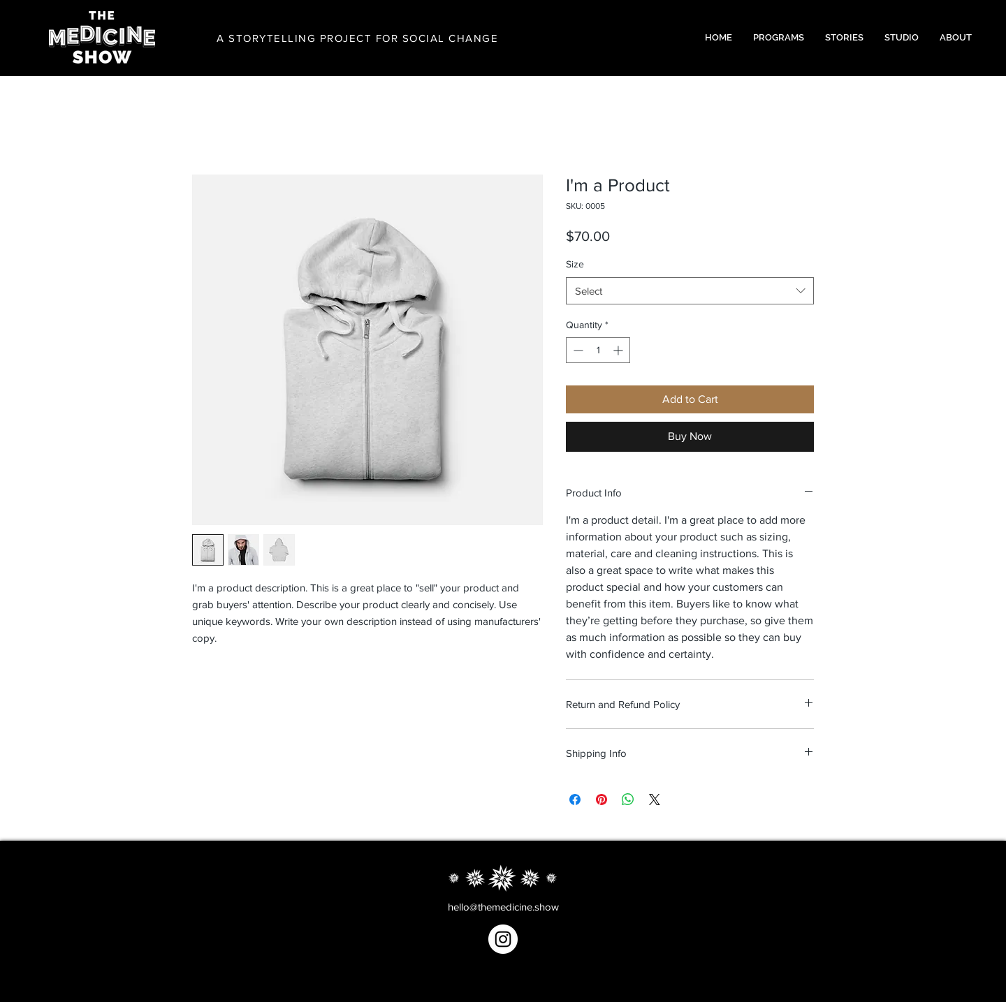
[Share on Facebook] (575, 799)
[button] (779, 37)
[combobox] (690, 290)
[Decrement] (576, 350)
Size (575, 264)
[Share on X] (654, 799)
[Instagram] (503, 939)
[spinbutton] (598, 350)
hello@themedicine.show (503, 907)
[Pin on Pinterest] (601, 799)
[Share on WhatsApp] (628, 799)
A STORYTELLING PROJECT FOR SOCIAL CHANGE (357, 38)
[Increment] (619, 350)
